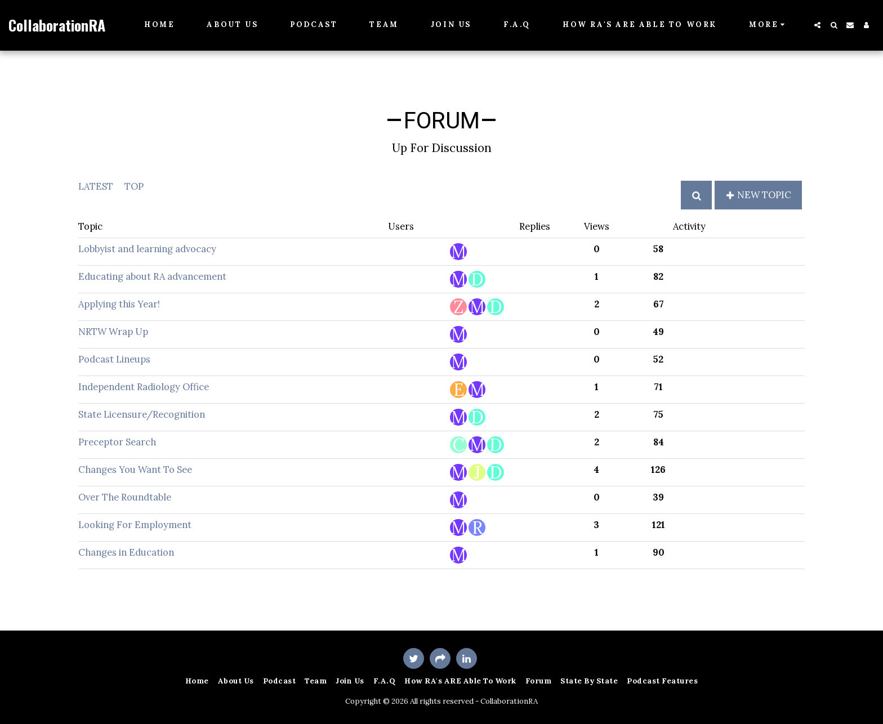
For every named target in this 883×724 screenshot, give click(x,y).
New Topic (758, 195)
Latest (95, 186)
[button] (817, 25)
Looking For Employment (134, 525)
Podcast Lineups (114, 359)
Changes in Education (126, 552)
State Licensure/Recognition (141, 414)
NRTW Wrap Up (113, 331)
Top (134, 186)
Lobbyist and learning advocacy (147, 249)
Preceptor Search (117, 442)
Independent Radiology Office (143, 387)
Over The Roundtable (124, 497)
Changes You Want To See (135, 469)
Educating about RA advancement (152, 276)
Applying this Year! (119, 304)
